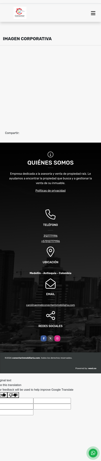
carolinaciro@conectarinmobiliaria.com (50, 305)
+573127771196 (50, 241)
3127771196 (50, 235)
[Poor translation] (13, 395)
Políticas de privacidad (51, 190)
